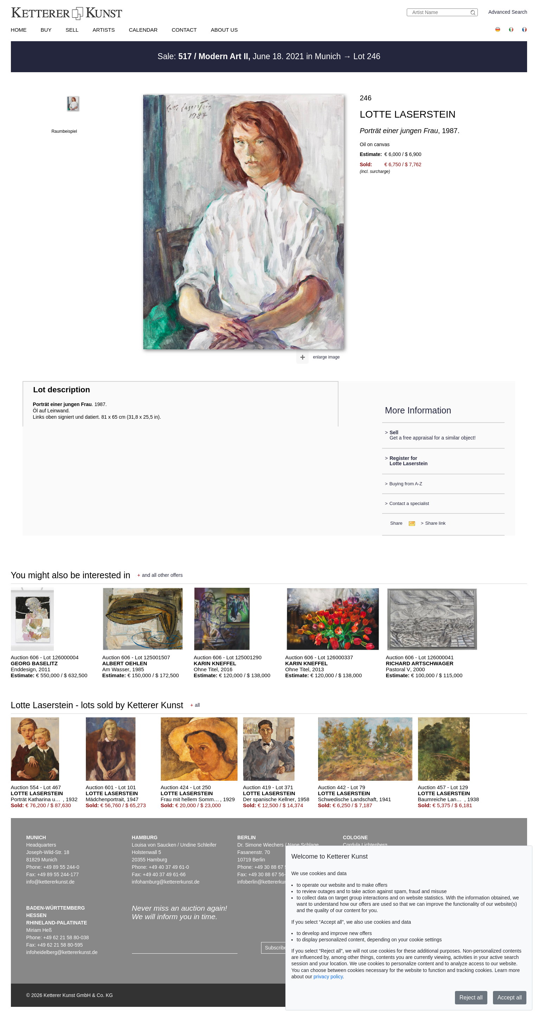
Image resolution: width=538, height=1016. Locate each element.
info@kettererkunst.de (50, 882)
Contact (184, 30)
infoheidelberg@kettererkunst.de (62, 952)
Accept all (510, 998)
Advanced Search (507, 12)
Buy (46, 30)
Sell (71, 30)
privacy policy (328, 976)
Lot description (61, 389)
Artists (104, 30)
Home (19, 30)
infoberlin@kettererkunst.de (268, 882)
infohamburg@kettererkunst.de (166, 882)
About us (224, 30)
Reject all (471, 998)
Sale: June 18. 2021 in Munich (250, 56)
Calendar (143, 30)
